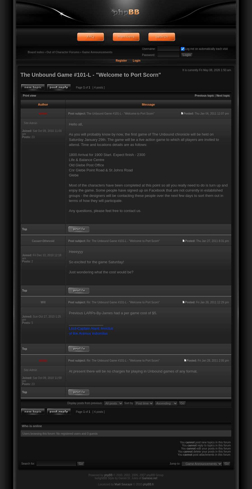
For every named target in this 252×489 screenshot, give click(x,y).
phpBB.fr (148, 484)
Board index (36, 52)
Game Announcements (97, 52)
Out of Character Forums (63, 52)
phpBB (108, 475)
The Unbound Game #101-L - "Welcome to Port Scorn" (90, 75)
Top (24, 229)
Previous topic (204, 95)
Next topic (223, 95)
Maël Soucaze (123, 484)
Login (136, 60)
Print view (29, 95)
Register (121, 60)
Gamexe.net (149, 478)
